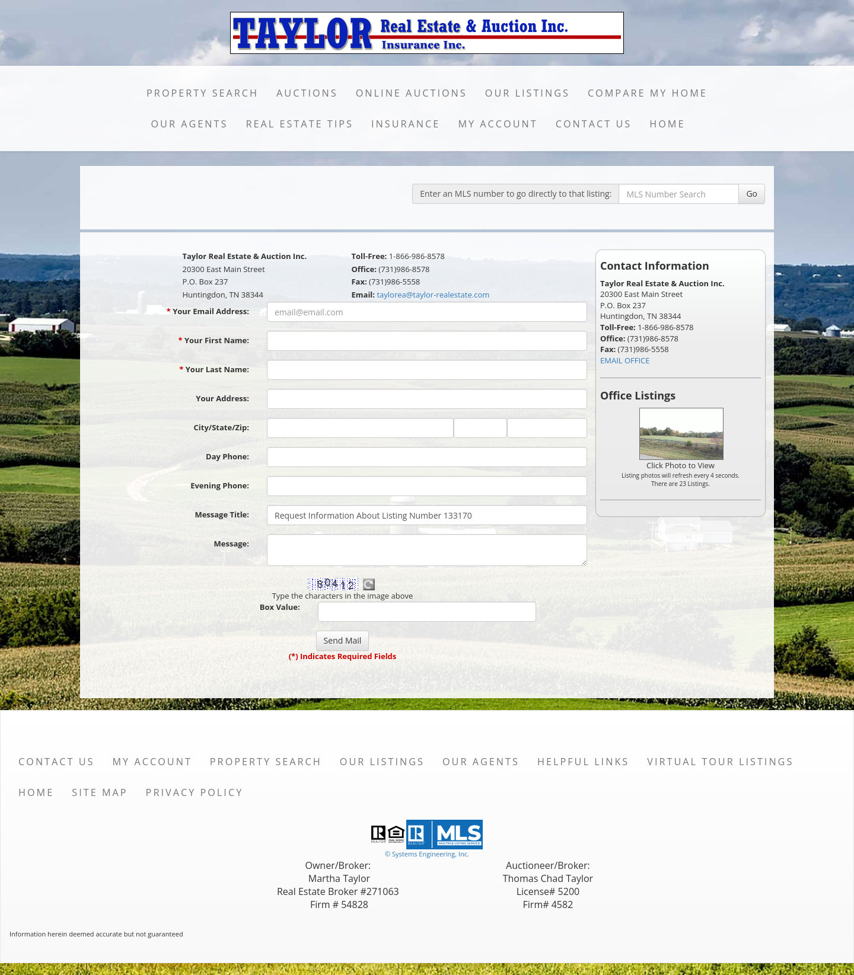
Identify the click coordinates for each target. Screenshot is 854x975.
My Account (497, 123)
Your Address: (222, 398)
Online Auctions (411, 93)
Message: (231, 543)
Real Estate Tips (299, 123)
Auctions (307, 93)
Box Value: (280, 607)
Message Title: (222, 514)
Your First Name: (213, 340)
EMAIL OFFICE (625, 360)
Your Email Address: (208, 311)
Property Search (202, 93)
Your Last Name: (214, 369)
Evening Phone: (219, 485)
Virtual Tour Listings (720, 761)
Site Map (100, 792)
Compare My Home (648, 93)
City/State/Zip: (221, 427)
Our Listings (527, 93)
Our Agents (189, 123)
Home (667, 123)
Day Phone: (227, 456)
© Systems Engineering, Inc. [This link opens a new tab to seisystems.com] (427, 853)
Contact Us (594, 123)
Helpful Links (583, 761)
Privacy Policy (195, 792)
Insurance (405, 123)
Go (751, 193)
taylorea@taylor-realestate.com (433, 294)
